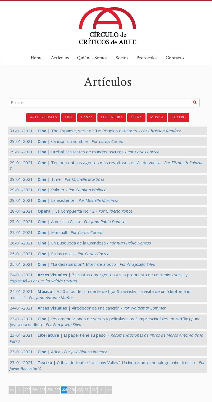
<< (12, 390)
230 (80, 390)
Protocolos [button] (146, 58)
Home (37, 58)
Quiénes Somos (92, 58)
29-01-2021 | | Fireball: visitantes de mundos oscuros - (84, 151)
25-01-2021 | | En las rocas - (59, 253)
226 (50, 390)
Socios (122, 58)
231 (87, 390)
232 (94, 390)
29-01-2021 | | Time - (57, 179)
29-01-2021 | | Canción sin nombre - (66, 141)
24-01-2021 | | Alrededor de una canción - (88, 308)
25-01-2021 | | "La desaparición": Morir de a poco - (82, 264)
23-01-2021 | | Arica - (58, 351)
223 (27, 390)
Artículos (60, 58)
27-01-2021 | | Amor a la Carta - (67, 221)
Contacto (175, 58)
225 (42, 390)
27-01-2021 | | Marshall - (56, 232)
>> (109, 390)
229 (72, 390)
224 (35, 390)
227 (57, 390)
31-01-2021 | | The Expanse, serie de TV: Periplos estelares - (95, 130)
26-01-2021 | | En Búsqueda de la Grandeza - (80, 243)
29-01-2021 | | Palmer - (58, 189)
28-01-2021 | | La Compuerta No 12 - (71, 211)
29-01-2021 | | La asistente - (64, 200)
